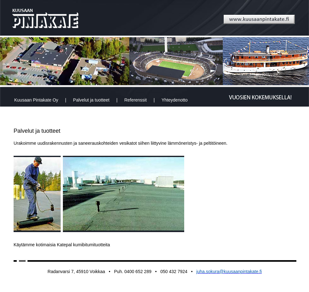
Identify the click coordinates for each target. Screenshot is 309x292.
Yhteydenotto (174, 99)
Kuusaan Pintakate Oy (36, 99)
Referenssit (135, 99)
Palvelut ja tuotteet (91, 99)
